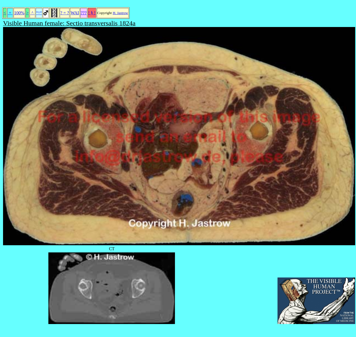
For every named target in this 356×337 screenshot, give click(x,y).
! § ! (92, 12)
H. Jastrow (120, 13)
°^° (39, 12)
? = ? (64, 12)
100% (19, 12)
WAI (74, 12)
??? (84, 12)
